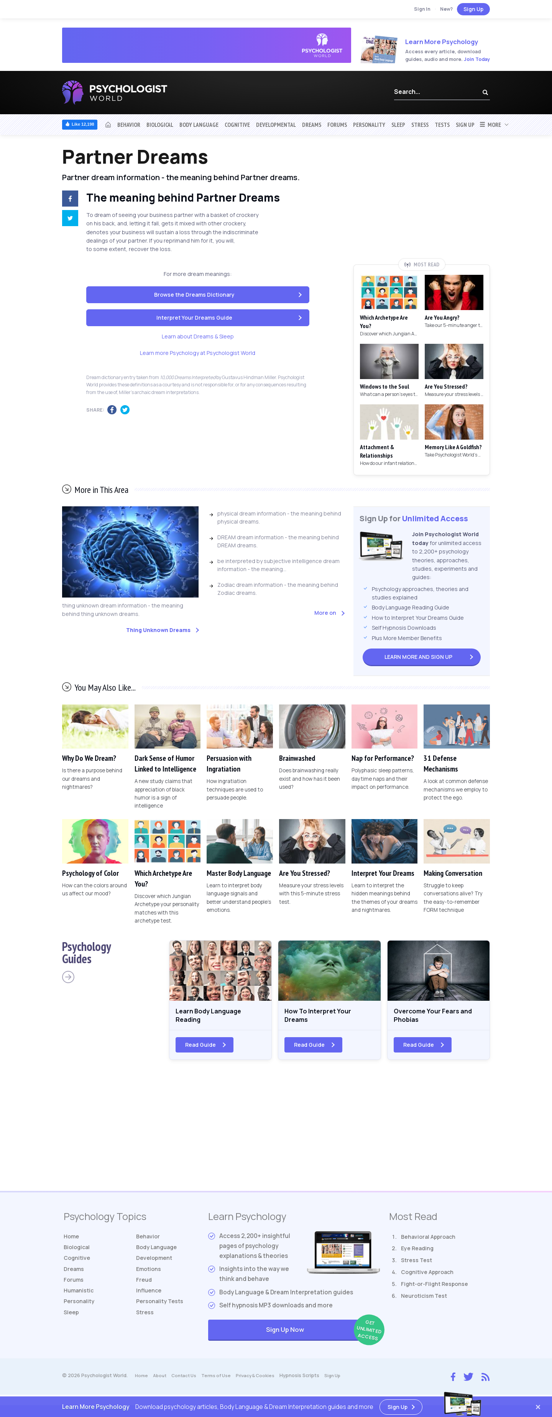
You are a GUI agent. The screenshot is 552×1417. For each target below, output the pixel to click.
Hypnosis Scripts (309, 1380)
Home (72, 1241)
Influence (150, 1300)
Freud (144, 1288)
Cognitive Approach (427, 1276)
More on (325, 612)
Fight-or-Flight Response (434, 1288)
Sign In (422, 9)
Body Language (199, 124)
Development (155, 1265)
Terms (221, 1380)
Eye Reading (417, 1252)
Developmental (276, 124)
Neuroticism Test (424, 1300)
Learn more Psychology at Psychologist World (197, 352)
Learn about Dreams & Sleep (198, 336)
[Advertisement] (421, 202)
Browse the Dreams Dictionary (194, 294)
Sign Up (473, 9)
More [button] (490, 124)
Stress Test (416, 1264)
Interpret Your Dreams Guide (194, 317)
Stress (420, 124)
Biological (159, 124)
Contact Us (187, 1380)
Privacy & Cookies (263, 1380)
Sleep (398, 124)
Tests (442, 124)
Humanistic (80, 1300)
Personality (369, 124)
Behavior (128, 124)
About (161, 1380)
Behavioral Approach (428, 1241)
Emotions (150, 1277)
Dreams (311, 124)
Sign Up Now (323, 1334)
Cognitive (237, 124)
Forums (337, 124)
